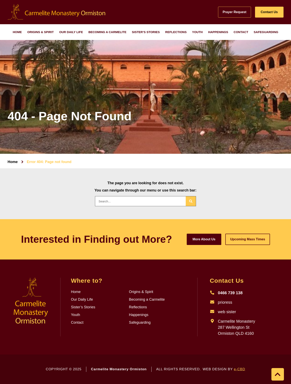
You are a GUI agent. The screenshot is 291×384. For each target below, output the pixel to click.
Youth (197, 32)
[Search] (191, 201)
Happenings (218, 32)
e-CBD (239, 369)
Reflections (176, 32)
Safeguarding (266, 32)
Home (17, 32)
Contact (241, 32)
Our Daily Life (71, 32)
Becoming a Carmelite (107, 32)
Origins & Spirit (40, 32)
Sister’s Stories (146, 32)
